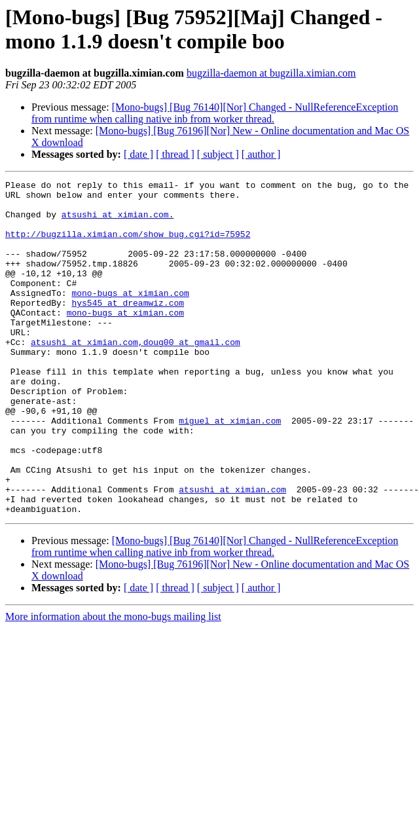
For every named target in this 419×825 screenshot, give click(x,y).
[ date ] (138, 154)
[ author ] (261, 154)
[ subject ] (218, 154)
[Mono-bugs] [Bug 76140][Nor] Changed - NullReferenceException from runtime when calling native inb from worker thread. (214, 112)
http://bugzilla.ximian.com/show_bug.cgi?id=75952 (127, 245)
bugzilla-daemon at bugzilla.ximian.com (271, 73)
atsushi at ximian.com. (118, 222)
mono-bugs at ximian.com (130, 316)
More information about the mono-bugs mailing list (113, 683)
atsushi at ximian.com (84, 375)
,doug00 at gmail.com (189, 375)
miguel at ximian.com (230, 469)
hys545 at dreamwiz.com (127, 328)
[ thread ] (175, 154)
